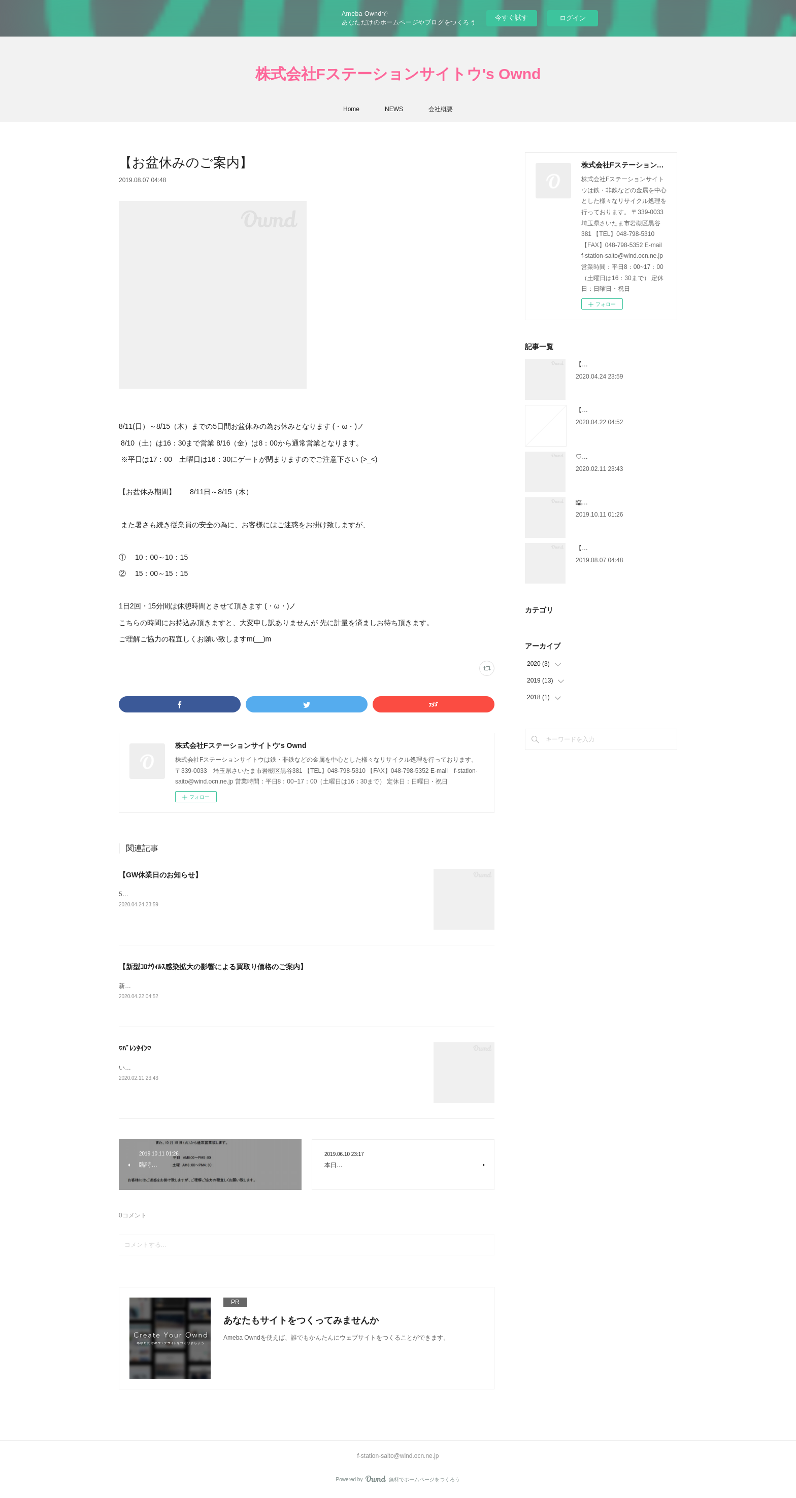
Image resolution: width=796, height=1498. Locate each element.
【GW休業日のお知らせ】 (160, 875)
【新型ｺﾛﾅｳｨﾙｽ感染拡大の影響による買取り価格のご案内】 (213, 967)
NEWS (394, 109)
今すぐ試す (511, 17)
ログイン (572, 18)
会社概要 (440, 109)
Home (351, 109)
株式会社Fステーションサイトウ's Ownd (398, 73)
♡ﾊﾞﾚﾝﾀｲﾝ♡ (135, 1049)
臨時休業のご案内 (600, 502)
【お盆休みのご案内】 (606, 548)
